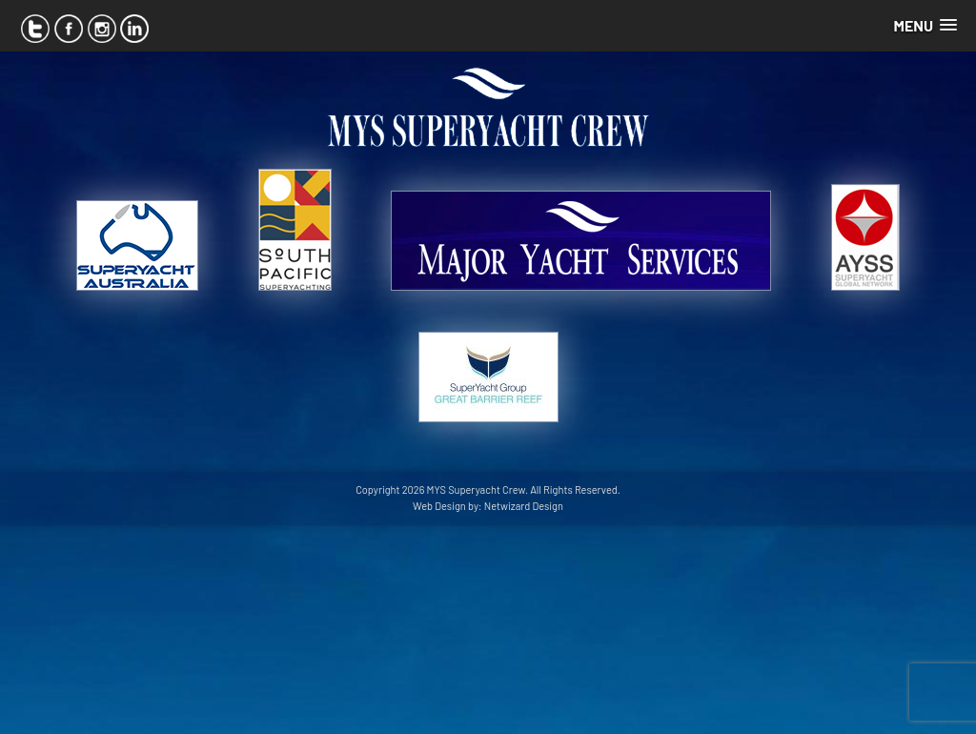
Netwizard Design (523, 506)
